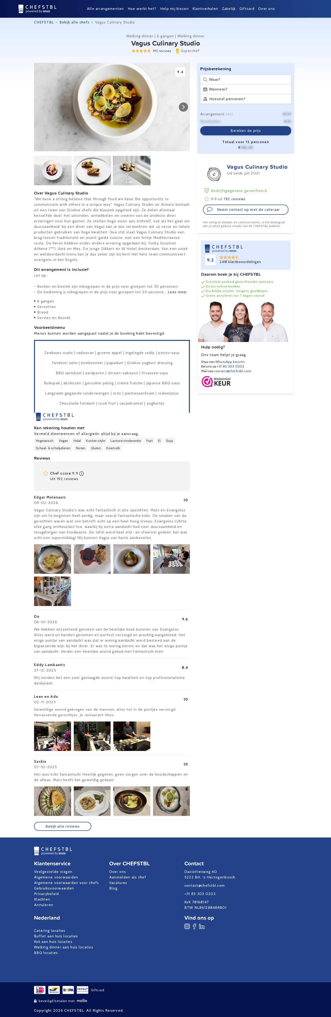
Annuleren (44, 905)
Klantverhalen (205, 8)
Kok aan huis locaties (53, 941)
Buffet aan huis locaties (56, 936)
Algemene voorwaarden (56, 877)
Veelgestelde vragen (53, 871)
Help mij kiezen (174, 8)
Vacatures (118, 883)
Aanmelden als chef (127, 877)
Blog (113, 888)
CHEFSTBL (44, 22)
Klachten (42, 899)
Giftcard (247, 8)
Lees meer (177, 292)
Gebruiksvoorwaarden (54, 888)
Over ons (266, 8)
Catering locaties (50, 930)
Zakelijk (229, 8)
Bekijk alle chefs (75, 22)
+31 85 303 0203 (230, 366)
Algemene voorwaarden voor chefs (66, 883)
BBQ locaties (46, 952)
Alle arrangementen (105, 8)
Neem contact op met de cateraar (243, 209)
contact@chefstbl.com (232, 371)
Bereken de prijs (246, 130)
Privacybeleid (46, 894)
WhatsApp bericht (230, 362)
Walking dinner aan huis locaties (63, 947)
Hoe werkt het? (142, 8)
